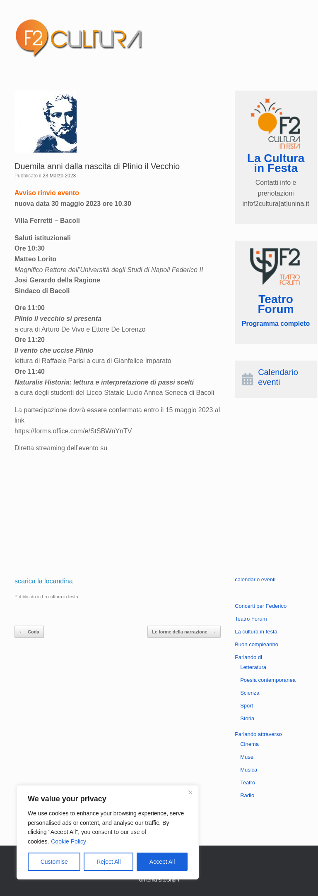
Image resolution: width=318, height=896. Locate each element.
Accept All (162, 861)
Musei (247, 757)
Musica (248, 770)
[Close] (190, 792)
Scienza (249, 693)
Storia (247, 718)
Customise (54, 861)
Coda (29, 632)
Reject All (108, 861)
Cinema (249, 744)
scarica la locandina (43, 581)
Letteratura (253, 667)
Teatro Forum (251, 619)
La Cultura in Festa (275, 163)
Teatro (247, 782)
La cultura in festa (60, 596)
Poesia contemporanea (268, 680)
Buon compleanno (256, 644)
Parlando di (248, 657)
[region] (108, 832)
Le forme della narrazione (184, 632)
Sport (246, 705)
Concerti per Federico (261, 606)
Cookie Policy (68, 841)
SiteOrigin (168, 879)
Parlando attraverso (258, 734)
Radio (247, 795)
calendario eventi (255, 579)
